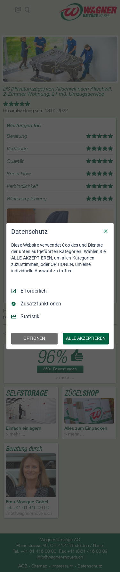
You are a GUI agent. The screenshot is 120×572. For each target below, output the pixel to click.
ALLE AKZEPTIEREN (86, 338)
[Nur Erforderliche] (106, 231)
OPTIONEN (34, 338)
